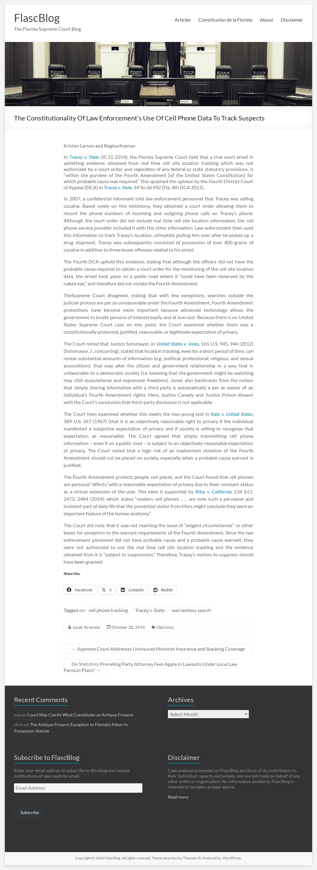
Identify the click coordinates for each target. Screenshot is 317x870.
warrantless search (191, 610)
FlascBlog (37, 17)
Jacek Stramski (86, 627)
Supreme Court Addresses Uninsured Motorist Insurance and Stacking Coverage (158, 649)
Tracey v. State (150, 610)
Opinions (165, 627)
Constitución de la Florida (225, 20)
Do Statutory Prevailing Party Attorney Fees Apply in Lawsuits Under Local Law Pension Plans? (150, 667)
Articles (183, 20)
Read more (178, 796)
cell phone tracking (108, 610)
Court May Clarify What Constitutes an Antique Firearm (80, 714)
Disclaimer (292, 20)
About (266, 20)
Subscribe (29, 812)
